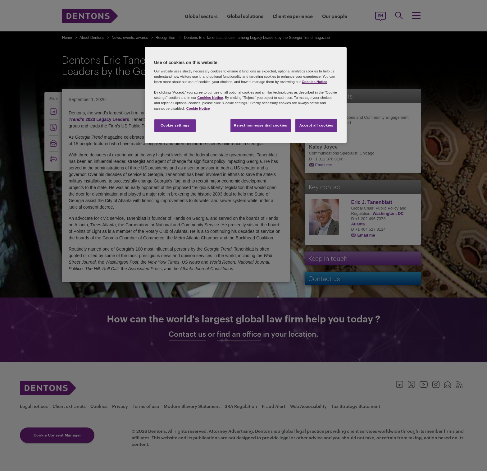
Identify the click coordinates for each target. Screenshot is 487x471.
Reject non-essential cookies (260, 125)
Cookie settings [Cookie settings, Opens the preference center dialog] (175, 125)
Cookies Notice (314, 82)
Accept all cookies (316, 125)
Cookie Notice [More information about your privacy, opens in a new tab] (198, 108)
